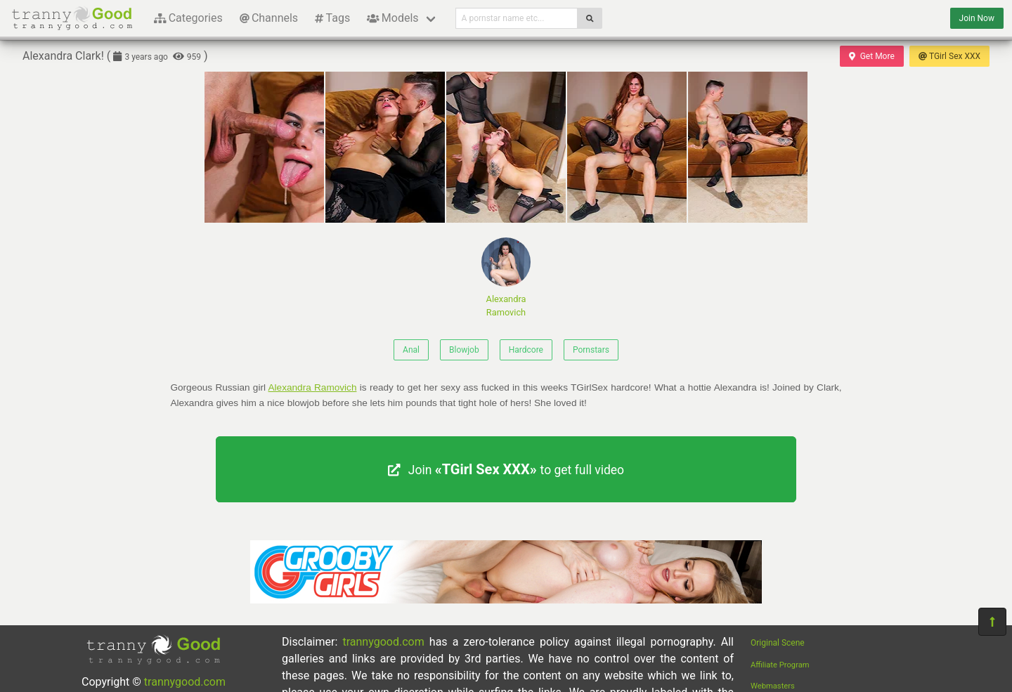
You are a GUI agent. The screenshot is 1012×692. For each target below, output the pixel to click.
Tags (332, 18)
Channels (269, 18)
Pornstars (591, 350)
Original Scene (778, 643)
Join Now (976, 18)
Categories (188, 18)
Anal (411, 350)
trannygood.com (185, 681)
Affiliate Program (780, 665)
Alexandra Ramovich (506, 277)
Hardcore (526, 350)
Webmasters (773, 686)
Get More (871, 56)
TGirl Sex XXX (949, 56)
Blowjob (464, 350)
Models (392, 18)
